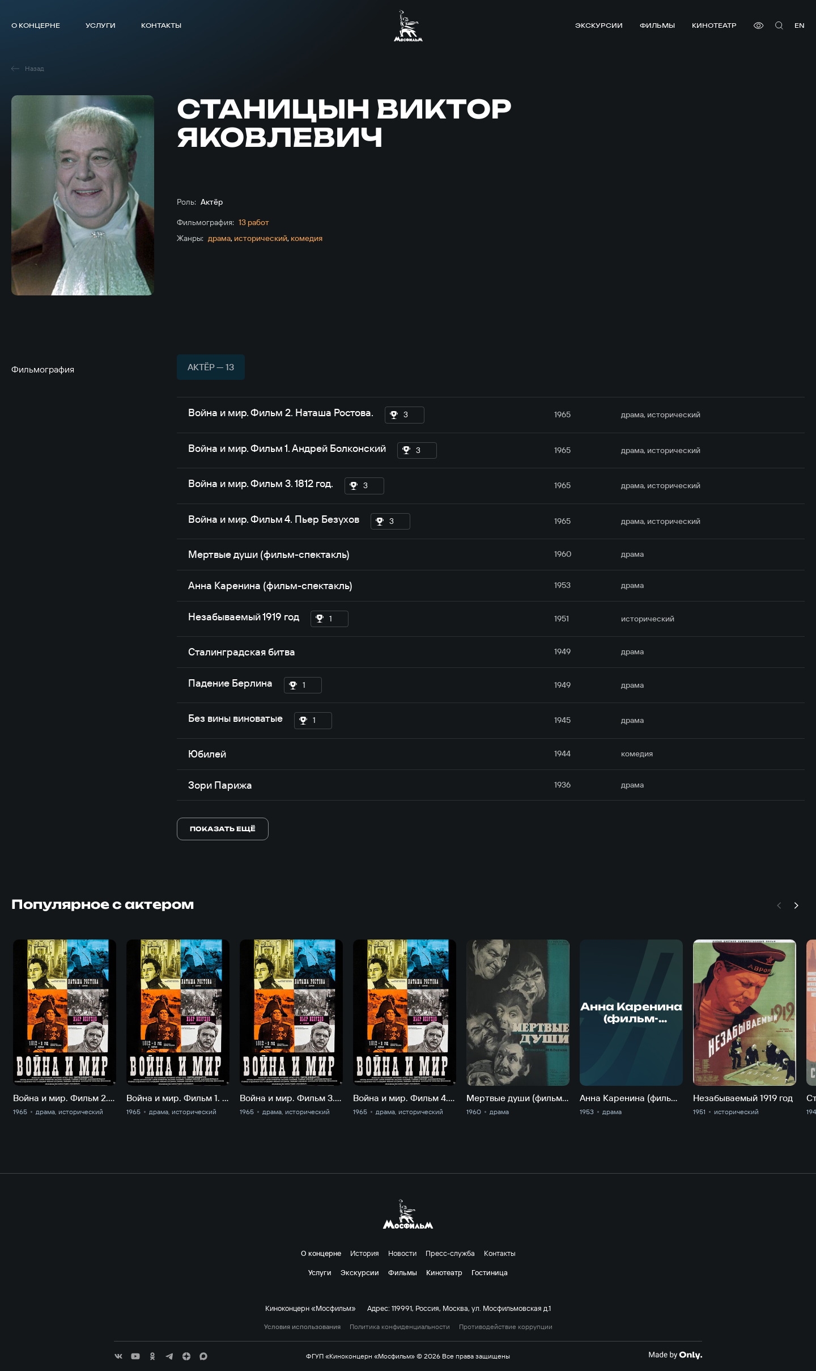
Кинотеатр (714, 25)
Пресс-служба (450, 1253)
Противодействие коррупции (505, 1327)
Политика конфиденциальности (400, 1327)
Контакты (161, 25)
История (364, 1253)
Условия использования (302, 1327)
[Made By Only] (675, 1355)
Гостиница (489, 1272)
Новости (402, 1253)
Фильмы (657, 25)
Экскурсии (599, 25)
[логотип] (408, 25)
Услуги (101, 25)
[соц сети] (118, 1356)
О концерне (35, 25)
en (799, 25)
